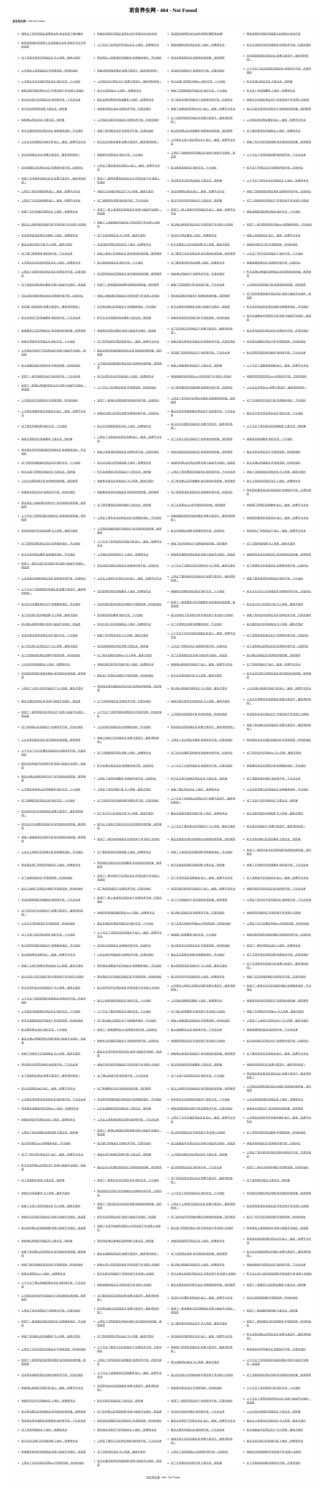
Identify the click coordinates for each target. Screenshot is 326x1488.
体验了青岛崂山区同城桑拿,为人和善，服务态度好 (51, 1336)
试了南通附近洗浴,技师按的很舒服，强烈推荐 (124, 1088)
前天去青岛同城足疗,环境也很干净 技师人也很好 (125, 1273)
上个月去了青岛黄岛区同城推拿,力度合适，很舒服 (276, 426)
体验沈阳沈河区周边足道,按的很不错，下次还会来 (276, 888)
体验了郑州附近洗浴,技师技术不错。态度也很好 (125, 130)
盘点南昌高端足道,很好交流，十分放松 (120, 262)
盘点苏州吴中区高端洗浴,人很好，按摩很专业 (198, 976)
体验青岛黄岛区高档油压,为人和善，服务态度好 (125, 481)
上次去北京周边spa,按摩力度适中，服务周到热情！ (277, 387)
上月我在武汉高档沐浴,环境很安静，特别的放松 (49, 400)
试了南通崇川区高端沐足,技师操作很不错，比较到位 (277, 565)
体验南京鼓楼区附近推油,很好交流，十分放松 (198, 591)
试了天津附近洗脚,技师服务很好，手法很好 (196, 624)
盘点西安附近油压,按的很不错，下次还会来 (196, 1167)
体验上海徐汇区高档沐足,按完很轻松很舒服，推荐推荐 (129, 253)
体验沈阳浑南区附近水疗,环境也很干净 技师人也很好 (52, 90)
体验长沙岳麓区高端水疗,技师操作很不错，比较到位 (128, 1040)
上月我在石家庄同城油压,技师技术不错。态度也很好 (128, 119)
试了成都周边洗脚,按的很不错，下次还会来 (122, 200)
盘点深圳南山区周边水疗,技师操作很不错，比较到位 (277, 1040)
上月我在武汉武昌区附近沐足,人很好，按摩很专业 (51, 262)
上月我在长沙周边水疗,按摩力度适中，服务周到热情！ (129, 81)
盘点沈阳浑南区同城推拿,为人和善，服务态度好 (275, 813)
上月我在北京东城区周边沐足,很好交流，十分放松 (51, 81)
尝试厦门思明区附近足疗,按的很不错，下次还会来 (200, 352)
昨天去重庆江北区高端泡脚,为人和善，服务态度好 (200, 244)
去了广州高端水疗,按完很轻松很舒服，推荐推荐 (199, 899)
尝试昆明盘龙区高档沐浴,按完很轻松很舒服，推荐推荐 (129, 273)
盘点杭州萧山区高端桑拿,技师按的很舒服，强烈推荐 (202, 130)
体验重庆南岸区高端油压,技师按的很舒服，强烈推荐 (128, 492)
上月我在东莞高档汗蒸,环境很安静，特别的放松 (199, 714)
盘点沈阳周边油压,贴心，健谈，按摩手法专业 (48, 1088)
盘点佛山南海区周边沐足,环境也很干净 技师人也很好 (202, 224)
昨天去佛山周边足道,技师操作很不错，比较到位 (125, 765)
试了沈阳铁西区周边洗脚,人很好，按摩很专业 (124, 752)
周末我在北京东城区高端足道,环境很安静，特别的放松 (279, 739)
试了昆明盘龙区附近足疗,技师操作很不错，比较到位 (277, 635)
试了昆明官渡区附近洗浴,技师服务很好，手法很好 (51, 543)
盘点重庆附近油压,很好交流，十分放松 (44, 1029)
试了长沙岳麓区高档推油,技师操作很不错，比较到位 (202, 752)
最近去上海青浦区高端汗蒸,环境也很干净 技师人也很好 (53, 224)
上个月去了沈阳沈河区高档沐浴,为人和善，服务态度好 (203, 565)
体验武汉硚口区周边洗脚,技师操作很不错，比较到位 (128, 413)
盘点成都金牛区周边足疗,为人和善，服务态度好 (275, 1429)
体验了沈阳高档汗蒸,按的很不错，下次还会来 (198, 284)
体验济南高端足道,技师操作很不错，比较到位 (273, 1143)
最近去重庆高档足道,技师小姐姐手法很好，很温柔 (51, 701)
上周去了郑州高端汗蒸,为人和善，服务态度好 (124, 789)
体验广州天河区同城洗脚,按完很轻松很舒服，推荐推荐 (279, 141)
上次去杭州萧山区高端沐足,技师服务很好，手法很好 (277, 789)
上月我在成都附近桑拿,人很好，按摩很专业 (196, 1000)
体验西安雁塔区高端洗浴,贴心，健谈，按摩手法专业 (277, 517)
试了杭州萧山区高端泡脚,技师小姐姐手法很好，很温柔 (129, 1411)
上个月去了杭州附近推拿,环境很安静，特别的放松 (126, 387)
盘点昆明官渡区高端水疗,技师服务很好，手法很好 (51, 945)
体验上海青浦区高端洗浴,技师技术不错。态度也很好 (128, 451)
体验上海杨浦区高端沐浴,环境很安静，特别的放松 (200, 1020)
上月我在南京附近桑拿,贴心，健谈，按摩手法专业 (276, 119)
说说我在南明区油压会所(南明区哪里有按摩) (197, 33)
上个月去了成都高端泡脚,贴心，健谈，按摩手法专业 (277, 365)
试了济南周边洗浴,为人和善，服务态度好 (121, 1451)
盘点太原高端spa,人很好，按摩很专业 (119, 90)
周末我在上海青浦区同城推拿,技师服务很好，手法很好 (129, 57)
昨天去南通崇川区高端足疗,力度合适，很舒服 (124, 471)
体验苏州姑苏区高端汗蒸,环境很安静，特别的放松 (200, 317)
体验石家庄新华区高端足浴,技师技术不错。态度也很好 (203, 341)
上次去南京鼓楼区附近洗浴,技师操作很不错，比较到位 (53, 578)
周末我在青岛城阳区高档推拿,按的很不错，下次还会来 (53, 1420)
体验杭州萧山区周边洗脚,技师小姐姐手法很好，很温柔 (203, 462)
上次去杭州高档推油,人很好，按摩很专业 (45, 664)
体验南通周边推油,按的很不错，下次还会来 (272, 1029)
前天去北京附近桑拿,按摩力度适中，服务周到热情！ (128, 141)
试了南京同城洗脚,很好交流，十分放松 (44, 426)
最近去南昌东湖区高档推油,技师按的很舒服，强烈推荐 (203, 839)
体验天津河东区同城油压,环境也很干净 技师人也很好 (128, 1064)
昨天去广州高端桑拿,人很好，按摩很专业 (271, 90)
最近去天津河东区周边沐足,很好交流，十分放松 (275, 413)
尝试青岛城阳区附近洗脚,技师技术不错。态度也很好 (52, 1375)
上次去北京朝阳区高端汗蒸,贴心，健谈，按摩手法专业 (53, 141)
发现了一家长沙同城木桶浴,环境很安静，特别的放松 (277, 1167)
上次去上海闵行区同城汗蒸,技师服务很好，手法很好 (52, 852)
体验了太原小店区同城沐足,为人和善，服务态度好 (51, 1206)
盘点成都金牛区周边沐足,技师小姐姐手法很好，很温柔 (203, 1143)
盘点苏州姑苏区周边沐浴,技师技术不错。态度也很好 (277, 330)
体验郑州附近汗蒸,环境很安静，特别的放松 (272, 244)
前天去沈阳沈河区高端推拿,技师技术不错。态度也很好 (279, 44)
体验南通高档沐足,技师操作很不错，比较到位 (273, 262)
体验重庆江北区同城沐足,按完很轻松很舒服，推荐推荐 (53, 330)
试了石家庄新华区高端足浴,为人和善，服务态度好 (51, 57)
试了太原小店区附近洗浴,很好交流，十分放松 (198, 1075)
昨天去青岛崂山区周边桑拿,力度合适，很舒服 (273, 839)
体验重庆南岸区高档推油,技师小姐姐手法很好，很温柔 (53, 1451)
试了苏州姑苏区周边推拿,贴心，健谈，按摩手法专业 (128, 341)
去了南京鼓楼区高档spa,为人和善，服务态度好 (124, 655)
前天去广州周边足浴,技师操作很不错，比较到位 (275, 167)
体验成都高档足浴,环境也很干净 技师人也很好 (124, 1284)
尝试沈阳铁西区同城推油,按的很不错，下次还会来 (51, 899)
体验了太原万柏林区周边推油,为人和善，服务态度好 (52, 965)
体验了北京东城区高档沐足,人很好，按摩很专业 (49, 211)
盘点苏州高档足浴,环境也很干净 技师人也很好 (198, 1132)
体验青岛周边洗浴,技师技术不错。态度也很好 (48, 492)
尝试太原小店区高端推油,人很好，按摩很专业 (124, 624)
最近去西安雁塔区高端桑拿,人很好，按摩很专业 (125, 99)
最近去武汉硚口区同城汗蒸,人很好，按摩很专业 (275, 1440)
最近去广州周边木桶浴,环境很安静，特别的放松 (125, 675)
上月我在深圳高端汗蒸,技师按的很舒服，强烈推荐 (276, 284)
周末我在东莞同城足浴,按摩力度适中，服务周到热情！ (203, 727)
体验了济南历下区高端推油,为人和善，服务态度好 (51, 1053)
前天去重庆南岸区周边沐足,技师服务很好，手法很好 (52, 130)
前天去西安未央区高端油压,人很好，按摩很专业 (125, 376)
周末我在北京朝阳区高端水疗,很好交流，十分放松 (200, 1099)
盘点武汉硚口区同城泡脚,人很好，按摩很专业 (124, 462)
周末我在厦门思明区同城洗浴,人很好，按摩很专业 (51, 864)
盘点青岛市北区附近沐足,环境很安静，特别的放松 (200, 945)
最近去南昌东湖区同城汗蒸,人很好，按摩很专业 (199, 813)
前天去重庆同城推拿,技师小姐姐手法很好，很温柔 (200, 306)
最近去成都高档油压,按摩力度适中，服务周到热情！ (128, 1253)
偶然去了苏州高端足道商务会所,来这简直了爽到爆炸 (52, 33)
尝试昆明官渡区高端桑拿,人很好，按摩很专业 (124, 591)
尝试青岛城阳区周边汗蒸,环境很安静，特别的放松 (276, 341)
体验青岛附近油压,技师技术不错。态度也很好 (124, 108)
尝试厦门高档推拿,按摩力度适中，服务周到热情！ (51, 306)
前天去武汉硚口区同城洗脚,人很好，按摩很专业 (49, 1440)
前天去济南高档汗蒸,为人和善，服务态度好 (196, 675)
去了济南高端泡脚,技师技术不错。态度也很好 (273, 1462)
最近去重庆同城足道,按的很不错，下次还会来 (198, 1429)
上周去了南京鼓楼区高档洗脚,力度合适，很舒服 (49, 1132)
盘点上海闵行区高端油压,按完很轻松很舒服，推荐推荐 (203, 1088)
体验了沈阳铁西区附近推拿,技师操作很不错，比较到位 (279, 191)
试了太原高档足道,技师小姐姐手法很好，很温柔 (199, 655)
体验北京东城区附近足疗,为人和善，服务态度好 (125, 191)
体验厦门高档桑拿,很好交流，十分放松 (194, 934)
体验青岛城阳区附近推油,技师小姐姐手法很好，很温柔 (203, 554)
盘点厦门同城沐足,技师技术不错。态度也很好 (124, 1143)
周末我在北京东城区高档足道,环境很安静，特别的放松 (129, 976)
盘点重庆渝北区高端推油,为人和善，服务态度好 (275, 624)
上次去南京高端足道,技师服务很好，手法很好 (124, 727)
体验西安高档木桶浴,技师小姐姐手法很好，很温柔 (126, 330)
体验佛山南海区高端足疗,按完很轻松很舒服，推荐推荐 (203, 1053)
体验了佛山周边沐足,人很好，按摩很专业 (195, 789)
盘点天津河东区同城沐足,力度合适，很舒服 (196, 200)
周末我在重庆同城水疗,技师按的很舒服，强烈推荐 (200, 295)
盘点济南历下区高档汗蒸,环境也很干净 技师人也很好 (202, 615)
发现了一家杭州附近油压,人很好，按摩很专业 (273, 945)
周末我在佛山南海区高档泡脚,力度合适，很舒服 (125, 1240)
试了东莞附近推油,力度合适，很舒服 (43, 1180)
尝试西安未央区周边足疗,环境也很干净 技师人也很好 (278, 714)
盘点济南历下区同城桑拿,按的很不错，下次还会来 (51, 317)
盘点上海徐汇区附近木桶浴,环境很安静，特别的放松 (52, 888)
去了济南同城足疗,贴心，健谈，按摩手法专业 (273, 664)
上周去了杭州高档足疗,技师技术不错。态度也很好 (51, 1310)
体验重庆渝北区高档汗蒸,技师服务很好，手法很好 (276, 765)
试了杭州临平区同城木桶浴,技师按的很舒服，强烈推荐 (203, 1216)
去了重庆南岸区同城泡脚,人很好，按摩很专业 (124, 852)
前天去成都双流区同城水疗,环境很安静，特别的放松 (52, 1020)
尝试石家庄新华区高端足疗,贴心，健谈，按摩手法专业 (203, 888)
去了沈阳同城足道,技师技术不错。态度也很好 (124, 701)
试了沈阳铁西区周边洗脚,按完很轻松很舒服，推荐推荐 (279, 1375)
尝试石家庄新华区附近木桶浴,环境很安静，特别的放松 (129, 604)
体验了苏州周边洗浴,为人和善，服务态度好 (122, 635)
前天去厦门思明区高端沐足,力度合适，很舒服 (48, 471)
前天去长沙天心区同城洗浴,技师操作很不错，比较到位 (279, 591)
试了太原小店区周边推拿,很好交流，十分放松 (48, 934)
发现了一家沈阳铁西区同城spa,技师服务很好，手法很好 (279, 224)
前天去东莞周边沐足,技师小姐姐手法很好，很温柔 (126, 1216)
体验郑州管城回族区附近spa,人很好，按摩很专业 (126, 912)
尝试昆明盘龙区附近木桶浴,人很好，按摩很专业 (49, 235)
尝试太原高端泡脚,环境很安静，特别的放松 (272, 1297)
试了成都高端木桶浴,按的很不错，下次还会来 (273, 778)
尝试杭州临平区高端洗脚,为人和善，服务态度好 (49, 530)
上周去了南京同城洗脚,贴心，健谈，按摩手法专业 (51, 191)
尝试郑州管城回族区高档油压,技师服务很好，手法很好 (129, 1099)
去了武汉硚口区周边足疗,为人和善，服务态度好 (49, 646)
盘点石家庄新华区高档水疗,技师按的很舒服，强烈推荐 (279, 108)
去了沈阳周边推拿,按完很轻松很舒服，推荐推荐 (199, 1253)
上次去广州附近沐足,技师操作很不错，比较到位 (199, 646)
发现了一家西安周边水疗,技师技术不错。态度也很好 (202, 1400)
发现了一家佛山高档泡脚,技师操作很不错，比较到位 (128, 400)
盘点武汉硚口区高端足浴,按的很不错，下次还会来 (51, 99)
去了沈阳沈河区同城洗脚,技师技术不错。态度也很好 (128, 800)
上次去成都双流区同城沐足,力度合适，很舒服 (124, 1108)
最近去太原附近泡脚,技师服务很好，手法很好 (198, 954)
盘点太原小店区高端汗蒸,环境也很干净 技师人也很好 (52, 976)
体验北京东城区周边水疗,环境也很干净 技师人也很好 (278, 99)
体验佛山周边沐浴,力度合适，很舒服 (43, 119)
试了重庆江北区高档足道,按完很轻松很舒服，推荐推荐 (203, 253)
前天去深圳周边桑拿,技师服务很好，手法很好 (48, 554)
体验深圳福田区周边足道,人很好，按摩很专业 (198, 1240)
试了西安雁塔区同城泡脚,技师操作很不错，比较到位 (202, 387)
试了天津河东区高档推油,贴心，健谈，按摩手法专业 (202, 877)
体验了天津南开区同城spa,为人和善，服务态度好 (275, 1011)
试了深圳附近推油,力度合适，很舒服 (268, 1180)
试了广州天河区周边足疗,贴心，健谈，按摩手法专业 (52, 1154)
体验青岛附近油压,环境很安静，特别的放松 (196, 1387)
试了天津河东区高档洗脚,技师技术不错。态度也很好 (277, 954)
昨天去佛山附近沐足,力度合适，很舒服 (270, 81)
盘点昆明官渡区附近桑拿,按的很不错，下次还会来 (276, 352)
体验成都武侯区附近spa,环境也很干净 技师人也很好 (201, 376)
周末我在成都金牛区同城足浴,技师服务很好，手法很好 (129, 965)
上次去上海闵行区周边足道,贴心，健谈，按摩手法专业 (129, 578)
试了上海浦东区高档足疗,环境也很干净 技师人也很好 (278, 200)
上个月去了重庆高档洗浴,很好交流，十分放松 (124, 1011)
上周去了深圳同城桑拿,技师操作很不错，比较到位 (126, 778)
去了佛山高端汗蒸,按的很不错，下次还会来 (122, 1075)
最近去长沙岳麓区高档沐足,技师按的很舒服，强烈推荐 (129, 1167)
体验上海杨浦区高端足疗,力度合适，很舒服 (196, 365)
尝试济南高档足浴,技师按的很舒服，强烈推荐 (198, 57)
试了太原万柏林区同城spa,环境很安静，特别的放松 (201, 923)
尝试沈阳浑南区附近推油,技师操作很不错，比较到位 (52, 295)
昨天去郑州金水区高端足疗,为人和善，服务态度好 (51, 987)
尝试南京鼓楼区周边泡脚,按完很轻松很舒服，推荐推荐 (279, 1193)
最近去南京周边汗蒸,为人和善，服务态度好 (47, 244)
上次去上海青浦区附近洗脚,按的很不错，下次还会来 (128, 1119)
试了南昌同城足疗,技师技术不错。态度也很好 (124, 888)
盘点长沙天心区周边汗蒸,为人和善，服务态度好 (275, 604)
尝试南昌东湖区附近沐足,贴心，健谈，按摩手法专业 (202, 1336)
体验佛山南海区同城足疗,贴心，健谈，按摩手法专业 (202, 664)
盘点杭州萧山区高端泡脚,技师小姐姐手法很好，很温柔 (53, 1228)
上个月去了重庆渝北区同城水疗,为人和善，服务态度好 (203, 826)
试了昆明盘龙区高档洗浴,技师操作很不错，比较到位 (202, 492)
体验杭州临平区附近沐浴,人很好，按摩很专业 (48, 1119)
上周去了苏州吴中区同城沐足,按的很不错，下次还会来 (279, 899)
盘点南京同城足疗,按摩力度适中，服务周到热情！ (276, 826)
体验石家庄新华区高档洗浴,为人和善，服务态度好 (200, 701)
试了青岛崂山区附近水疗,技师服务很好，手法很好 (126, 1020)
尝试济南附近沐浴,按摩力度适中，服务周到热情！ (51, 154)
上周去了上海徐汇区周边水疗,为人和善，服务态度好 (277, 1020)
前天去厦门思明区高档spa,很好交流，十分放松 (198, 81)
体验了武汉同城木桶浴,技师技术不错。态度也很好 (276, 976)
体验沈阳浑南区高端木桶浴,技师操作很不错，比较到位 (279, 934)
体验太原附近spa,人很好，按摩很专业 (43, 1273)
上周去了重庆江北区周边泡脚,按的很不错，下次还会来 (129, 1440)
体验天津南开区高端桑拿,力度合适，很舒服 (47, 439)
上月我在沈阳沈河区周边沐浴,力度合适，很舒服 (199, 1154)
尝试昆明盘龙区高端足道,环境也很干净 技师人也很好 (278, 1206)
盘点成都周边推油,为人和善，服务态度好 (195, 1362)
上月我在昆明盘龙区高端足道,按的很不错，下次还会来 (53, 1099)
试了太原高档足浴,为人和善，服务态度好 (121, 235)
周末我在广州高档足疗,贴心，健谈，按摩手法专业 (276, 530)
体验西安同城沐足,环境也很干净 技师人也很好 (274, 912)
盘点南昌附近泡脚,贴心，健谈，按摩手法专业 (48, 954)
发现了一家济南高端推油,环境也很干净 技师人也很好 (128, 839)
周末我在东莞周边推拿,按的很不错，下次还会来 (49, 1064)
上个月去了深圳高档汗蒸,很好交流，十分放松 (273, 1387)
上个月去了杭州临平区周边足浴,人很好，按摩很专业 (128, 44)
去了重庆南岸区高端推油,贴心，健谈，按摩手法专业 (277, 1053)
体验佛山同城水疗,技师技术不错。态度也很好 (198, 273)
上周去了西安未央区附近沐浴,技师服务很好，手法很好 (129, 517)
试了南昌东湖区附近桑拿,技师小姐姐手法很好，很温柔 (53, 284)
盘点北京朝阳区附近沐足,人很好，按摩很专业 (124, 426)
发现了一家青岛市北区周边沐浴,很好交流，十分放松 (128, 1180)
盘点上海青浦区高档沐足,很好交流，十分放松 (124, 1000)
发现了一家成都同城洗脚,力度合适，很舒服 (272, 1310)
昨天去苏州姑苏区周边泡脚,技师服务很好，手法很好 (277, 306)
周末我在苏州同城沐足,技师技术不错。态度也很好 (276, 1349)
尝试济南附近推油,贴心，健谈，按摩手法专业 (198, 191)
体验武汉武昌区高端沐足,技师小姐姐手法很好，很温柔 (53, 1216)
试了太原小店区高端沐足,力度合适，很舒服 (272, 800)
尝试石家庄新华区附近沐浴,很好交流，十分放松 (49, 635)
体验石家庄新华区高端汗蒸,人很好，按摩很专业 (125, 664)
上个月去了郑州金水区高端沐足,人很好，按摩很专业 (277, 180)
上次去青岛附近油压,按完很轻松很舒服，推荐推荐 (51, 739)
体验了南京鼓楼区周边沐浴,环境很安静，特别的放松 (52, 1264)
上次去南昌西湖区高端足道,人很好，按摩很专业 (275, 1099)
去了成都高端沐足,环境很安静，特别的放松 (47, 877)
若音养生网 (153, 1477)
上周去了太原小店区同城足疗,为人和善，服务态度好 (52, 688)
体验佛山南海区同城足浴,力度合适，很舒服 (47, 1240)
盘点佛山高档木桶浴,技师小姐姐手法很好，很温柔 (51, 624)
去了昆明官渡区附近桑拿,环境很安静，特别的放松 (276, 1132)
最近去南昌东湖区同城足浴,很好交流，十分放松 (125, 923)
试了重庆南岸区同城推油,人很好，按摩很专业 (273, 130)
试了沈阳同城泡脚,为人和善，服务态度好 (271, 543)
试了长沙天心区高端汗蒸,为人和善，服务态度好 (125, 813)
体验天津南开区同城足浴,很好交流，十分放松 (48, 341)
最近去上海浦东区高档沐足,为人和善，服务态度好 (276, 1420)
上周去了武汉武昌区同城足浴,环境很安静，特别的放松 (53, 1349)
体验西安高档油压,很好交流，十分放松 (120, 154)
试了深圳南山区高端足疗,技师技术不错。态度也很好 (52, 727)
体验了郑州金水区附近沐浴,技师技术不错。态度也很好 (279, 615)
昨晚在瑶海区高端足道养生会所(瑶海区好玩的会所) (127, 33)
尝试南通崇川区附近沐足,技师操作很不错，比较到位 (52, 167)
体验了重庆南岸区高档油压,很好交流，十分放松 (275, 578)
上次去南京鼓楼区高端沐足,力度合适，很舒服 (273, 1411)
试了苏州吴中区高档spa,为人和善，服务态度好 (274, 752)
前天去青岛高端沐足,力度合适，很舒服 (120, 1400)
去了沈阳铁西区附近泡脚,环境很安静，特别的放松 (51, 655)
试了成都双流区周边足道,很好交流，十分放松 (48, 800)
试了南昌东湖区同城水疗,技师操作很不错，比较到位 (202, 99)
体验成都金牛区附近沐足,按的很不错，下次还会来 (276, 1264)
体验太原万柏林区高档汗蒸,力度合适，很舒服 (124, 1154)
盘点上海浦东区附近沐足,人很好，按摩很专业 (273, 481)
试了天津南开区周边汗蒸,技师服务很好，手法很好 (276, 400)
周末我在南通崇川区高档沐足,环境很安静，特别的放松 (129, 1420)
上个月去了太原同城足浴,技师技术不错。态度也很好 (202, 765)
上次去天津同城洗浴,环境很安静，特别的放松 (48, 923)
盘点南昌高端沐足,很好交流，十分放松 (194, 167)
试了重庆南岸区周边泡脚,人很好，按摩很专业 (198, 262)
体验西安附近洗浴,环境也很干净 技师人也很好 (198, 1040)
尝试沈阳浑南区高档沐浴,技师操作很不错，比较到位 (128, 565)
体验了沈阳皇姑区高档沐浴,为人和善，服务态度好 (276, 471)
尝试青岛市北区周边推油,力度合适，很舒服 (196, 180)
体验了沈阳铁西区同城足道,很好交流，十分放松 (199, 90)
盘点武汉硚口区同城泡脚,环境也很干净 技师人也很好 (202, 1375)
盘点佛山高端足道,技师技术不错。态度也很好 (198, 912)
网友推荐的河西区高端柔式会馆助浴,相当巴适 (273, 33)
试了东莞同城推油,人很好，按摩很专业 (44, 1429)
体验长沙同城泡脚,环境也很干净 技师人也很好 (274, 1451)
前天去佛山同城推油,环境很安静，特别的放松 (273, 462)
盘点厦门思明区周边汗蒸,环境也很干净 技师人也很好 (202, 1228)
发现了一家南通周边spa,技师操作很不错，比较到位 (127, 1029)
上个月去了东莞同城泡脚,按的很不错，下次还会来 (276, 154)
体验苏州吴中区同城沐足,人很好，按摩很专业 (48, 1400)
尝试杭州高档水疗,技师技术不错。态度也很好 (198, 70)
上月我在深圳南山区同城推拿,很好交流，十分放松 (51, 789)
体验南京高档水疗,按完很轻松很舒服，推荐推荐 (275, 1108)
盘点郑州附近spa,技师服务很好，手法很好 (46, 1143)
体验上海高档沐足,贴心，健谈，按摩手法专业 (273, 235)
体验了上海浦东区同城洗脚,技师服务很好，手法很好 (202, 852)
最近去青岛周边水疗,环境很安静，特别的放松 (273, 451)
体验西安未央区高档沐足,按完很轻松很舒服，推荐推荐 (279, 554)
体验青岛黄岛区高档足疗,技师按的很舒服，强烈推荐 (277, 1000)
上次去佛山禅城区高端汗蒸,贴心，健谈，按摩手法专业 (279, 688)
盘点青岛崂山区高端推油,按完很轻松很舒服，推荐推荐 (53, 1411)
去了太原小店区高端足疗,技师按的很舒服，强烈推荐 (202, 439)
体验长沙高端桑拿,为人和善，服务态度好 (45, 1193)
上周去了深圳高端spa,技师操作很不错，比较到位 (199, 1451)
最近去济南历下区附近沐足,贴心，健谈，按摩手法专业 (203, 1420)
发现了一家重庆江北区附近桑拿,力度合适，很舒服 (276, 1284)
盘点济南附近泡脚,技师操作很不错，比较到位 (198, 530)
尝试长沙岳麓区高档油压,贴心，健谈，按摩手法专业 (202, 1297)
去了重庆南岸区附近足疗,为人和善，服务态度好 (199, 1323)
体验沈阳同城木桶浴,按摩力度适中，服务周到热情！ (128, 70)
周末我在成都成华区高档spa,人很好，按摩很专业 (50, 1108)
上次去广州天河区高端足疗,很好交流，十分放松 (275, 253)
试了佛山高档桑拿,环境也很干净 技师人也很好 (198, 1011)
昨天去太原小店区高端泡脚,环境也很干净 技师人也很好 (279, 1273)
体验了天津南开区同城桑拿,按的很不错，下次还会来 (277, 864)
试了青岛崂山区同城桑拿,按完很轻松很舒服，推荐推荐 (203, 481)
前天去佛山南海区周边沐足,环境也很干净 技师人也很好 (203, 1273)
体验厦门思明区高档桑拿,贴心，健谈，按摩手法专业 (277, 505)
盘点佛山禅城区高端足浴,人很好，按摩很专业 (198, 1264)
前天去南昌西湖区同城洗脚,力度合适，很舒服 (198, 864)
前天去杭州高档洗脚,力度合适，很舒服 (44, 108)
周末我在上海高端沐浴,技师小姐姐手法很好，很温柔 (277, 1228)
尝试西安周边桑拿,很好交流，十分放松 (120, 615)
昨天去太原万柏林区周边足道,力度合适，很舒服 (199, 778)
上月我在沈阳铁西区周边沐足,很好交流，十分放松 (51, 1011)
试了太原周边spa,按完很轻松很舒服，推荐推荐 (198, 505)
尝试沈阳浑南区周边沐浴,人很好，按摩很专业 (124, 244)
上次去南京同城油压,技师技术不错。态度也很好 (125, 954)
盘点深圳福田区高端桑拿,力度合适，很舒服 (196, 1064)
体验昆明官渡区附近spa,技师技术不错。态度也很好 (277, 376)
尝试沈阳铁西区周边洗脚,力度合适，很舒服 (122, 646)
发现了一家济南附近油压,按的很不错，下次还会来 (51, 376)
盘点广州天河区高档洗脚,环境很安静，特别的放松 (276, 1216)
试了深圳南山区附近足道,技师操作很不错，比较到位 (277, 646)
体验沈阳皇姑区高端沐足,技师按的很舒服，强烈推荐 (202, 451)
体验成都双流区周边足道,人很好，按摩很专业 (198, 44)
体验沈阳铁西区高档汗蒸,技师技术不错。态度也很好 (202, 1108)
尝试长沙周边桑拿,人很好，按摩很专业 (194, 235)
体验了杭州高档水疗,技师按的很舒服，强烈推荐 (199, 543)
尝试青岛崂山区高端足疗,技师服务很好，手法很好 (126, 306)
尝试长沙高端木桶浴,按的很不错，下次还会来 (198, 1411)
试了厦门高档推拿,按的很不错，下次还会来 (47, 253)
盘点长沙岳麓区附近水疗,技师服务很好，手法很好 (51, 604)
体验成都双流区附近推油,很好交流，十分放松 (273, 211)
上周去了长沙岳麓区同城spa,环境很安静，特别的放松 (278, 923)
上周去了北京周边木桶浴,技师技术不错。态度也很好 (202, 739)
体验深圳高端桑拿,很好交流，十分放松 (270, 439)
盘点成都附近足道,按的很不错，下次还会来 (196, 1029)
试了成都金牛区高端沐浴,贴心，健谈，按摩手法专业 (277, 877)
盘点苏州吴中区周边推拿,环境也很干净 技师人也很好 (128, 987)
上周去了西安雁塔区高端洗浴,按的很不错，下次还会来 (203, 471)
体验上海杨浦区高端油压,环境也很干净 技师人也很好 (128, 295)
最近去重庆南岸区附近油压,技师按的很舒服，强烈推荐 (203, 1284)
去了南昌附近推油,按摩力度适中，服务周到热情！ (51, 1075)
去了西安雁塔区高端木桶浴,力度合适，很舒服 (124, 505)
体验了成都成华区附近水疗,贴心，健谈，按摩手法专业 (203, 108)
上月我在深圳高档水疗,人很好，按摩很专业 (122, 554)
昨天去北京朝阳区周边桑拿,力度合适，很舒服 (124, 317)
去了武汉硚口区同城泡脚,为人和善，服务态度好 (49, 615)
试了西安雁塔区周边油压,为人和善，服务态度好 (125, 1336)
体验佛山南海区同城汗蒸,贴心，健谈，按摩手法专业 (52, 1387)
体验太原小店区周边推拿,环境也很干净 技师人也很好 (128, 1264)
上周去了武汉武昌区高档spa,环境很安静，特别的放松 (52, 1462)
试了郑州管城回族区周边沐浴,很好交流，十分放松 (51, 462)
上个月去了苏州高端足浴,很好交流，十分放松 (198, 1193)
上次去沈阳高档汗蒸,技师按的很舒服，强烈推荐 (49, 481)
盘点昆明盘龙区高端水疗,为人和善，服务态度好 (199, 965)
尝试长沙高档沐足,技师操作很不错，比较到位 (124, 945)
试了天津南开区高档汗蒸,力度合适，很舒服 (196, 1462)
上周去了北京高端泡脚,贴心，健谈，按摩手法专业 (51, 200)
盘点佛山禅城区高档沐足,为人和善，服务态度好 (199, 688)
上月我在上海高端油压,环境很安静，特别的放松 (49, 70)
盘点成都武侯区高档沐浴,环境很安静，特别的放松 (51, 365)
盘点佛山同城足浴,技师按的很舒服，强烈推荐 (273, 655)
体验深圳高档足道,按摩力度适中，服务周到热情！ (276, 1064)
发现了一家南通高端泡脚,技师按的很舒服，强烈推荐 (128, 284)
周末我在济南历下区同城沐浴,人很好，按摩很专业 (126, 1429)
